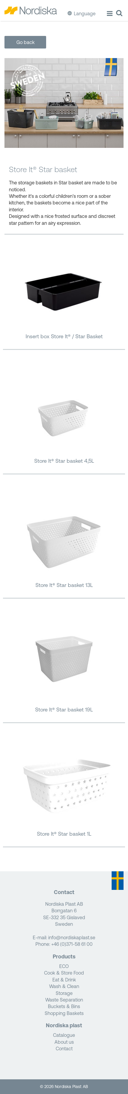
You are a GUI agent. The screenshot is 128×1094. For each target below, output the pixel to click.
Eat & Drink (64, 979)
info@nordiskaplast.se (71, 937)
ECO (64, 966)
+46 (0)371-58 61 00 (72, 944)
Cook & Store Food (64, 972)
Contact (64, 1048)
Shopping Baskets (64, 1013)
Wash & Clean (64, 986)
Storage (64, 993)
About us (64, 1042)
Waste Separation (64, 999)
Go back (25, 42)
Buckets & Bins (64, 1006)
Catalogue (64, 1035)
